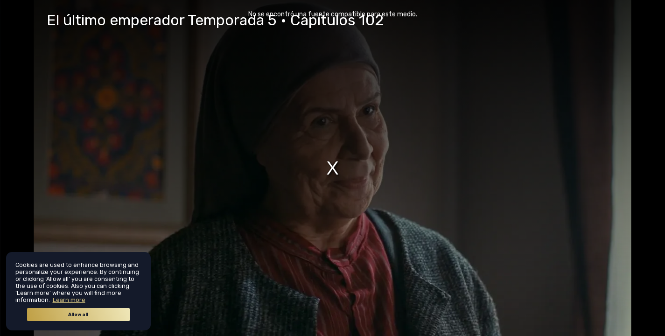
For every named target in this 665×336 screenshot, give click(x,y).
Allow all (78, 314)
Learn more (69, 299)
